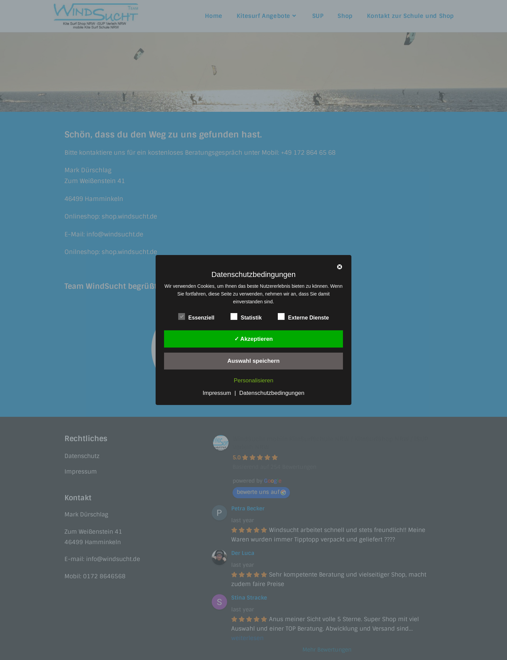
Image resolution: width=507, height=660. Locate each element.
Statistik (246, 316)
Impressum (217, 393)
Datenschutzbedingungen (271, 393)
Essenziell (196, 316)
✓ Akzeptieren (253, 339)
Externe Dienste (303, 316)
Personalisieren (253, 380)
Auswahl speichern (254, 361)
